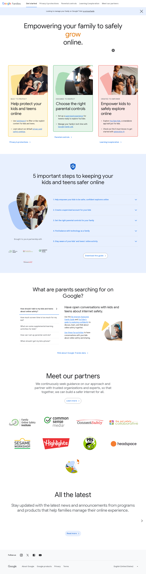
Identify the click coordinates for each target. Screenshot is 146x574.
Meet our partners (110, 3)
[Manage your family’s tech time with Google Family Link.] (65, 127)
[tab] (39, 310)
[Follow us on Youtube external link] (40, 555)
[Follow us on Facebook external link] (34, 555)
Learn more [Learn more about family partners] (73, 401)
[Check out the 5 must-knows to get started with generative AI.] (119, 132)
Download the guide (95, 256)
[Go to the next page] (142, 521)
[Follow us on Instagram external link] (21, 555)
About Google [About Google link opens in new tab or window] (28, 566)
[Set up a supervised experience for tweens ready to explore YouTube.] (74, 116)
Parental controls (69, 3)
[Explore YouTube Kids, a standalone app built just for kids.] (115, 121)
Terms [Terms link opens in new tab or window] (66, 566)
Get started (31, 3)
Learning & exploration (89, 3)
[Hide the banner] (141, 11)
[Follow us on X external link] (27, 555)
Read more (73, 533)
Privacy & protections (49, 3)
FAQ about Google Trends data (73, 353)
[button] (113, 50)
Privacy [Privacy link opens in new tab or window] (57, 566)
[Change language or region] (126, 566)
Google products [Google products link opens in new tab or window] (44, 566)
